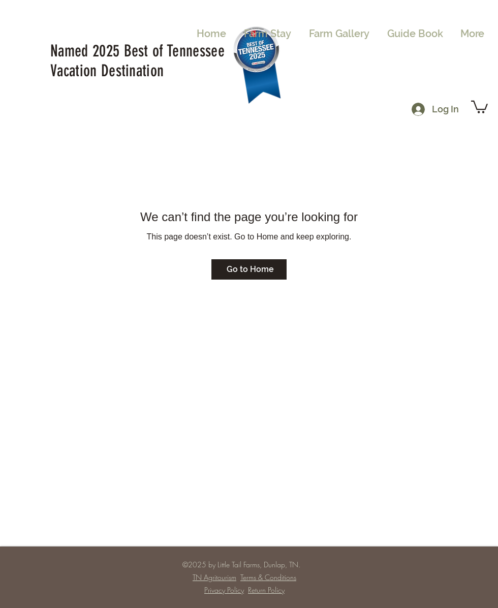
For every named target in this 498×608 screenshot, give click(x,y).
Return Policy (266, 590)
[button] (479, 106)
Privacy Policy (224, 590)
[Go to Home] (249, 269)
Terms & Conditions (268, 577)
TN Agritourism (214, 577)
